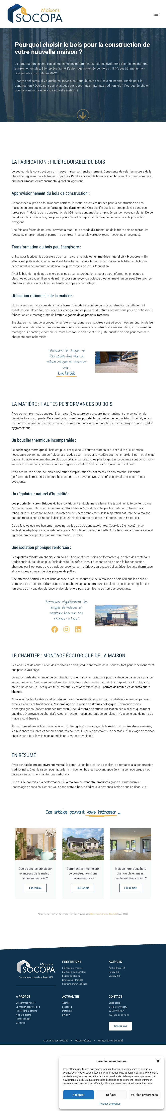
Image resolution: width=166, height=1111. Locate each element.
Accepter (78, 1095)
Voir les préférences (144, 1095)
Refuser (111, 1095)
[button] (158, 1061)
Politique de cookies (109, 1103)
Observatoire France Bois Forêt (104, 915)
